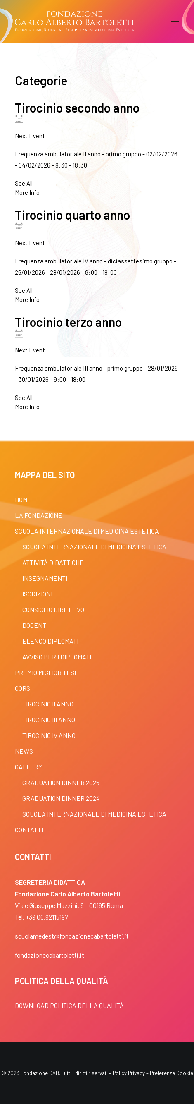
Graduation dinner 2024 (61, 798)
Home (23, 499)
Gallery (28, 767)
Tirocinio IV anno (49, 735)
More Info (27, 192)
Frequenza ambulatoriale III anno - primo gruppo (79, 368)
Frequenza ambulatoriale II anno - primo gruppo (78, 154)
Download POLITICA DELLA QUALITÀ (69, 1005)
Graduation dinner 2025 (60, 782)
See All (24, 183)
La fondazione (38, 515)
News (24, 751)
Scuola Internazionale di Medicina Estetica (87, 531)
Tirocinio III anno (48, 719)
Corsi (23, 688)
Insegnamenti (44, 578)
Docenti (35, 625)
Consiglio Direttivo (53, 609)
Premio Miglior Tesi (45, 672)
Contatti (29, 829)
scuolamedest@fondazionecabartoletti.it (72, 936)
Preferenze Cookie (171, 1073)
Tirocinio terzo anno (68, 321)
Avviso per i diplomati (56, 657)
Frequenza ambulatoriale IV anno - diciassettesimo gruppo (94, 261)
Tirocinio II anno (47, 704)
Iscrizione (38, 594)
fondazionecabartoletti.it (49, 955)
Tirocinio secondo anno (77, 107)
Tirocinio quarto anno (72, 214)
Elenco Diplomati (50, 641)
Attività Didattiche (53, 562)
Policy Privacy (129, 1073)
